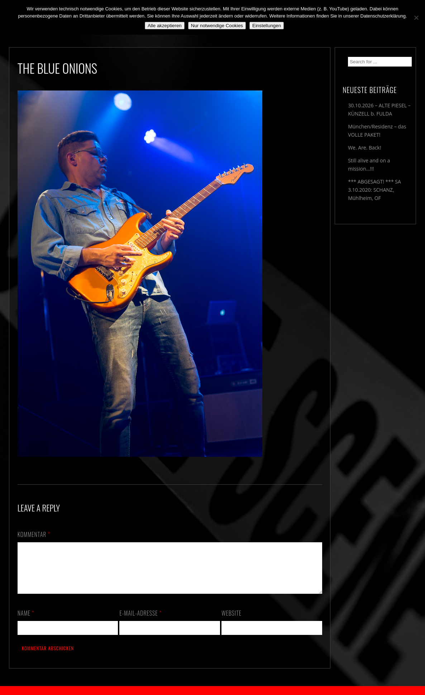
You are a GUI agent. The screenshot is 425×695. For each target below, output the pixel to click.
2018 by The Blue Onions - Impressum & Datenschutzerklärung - (212, 690)
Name (26, 621)
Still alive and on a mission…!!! (369, 164)
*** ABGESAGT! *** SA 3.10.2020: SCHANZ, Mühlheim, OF (374, 189)
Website (231, 621)
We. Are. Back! (364, 147)
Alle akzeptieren (165, 25)
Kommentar (34, 534)
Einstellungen (266, 25)
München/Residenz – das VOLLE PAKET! (377, 130)
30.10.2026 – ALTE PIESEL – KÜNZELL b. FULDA (379, 109)
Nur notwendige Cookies (217, 25)
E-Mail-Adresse (140, 621)
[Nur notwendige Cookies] (416, 17)
